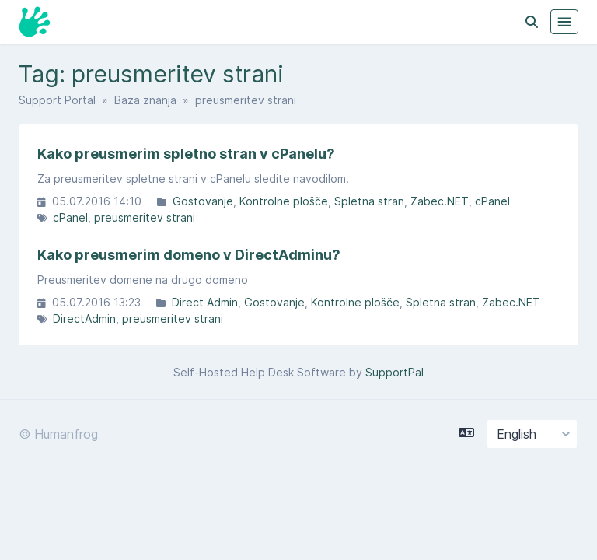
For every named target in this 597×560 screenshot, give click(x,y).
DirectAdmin (84, 318)
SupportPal (394, 372)
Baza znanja (145, 100)
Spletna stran (369, 201)
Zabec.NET (439, 201)
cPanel (492, 201)
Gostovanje (203, 201)
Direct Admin (205, 302)
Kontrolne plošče (283, 201)
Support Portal (57, 100)
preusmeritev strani (144, 217)
